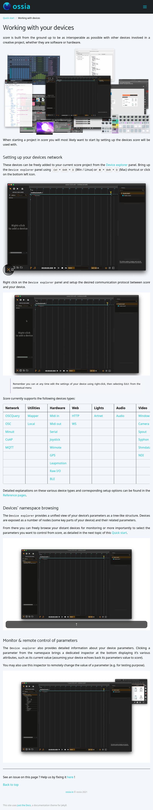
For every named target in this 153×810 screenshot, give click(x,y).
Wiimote (55, 447)
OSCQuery (12, 416)
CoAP (9, 439)
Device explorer (117, 165)
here (70, 777)
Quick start (8, 18)
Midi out (55, 424)
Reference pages (14, 495)
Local (31, 424)
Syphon (143, 439)
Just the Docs (24, 805)
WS (74, 424)
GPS (52, 455)
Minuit (9, 432)
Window (144, 416)
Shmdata (144, 447)
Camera (143, 424)
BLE (52, 479)
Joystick (55, 439)
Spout (142, 432)
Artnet (98, 416)
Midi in (54, 416)
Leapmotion (58, 463)
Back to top (11, 785)
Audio (120, 416)
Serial (54, 432)
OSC (8, 424)
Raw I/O (55, 471)
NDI (141, 455)
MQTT (9, 447)
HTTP (75, 416)
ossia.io (69, 791)
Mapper (33, 416)
